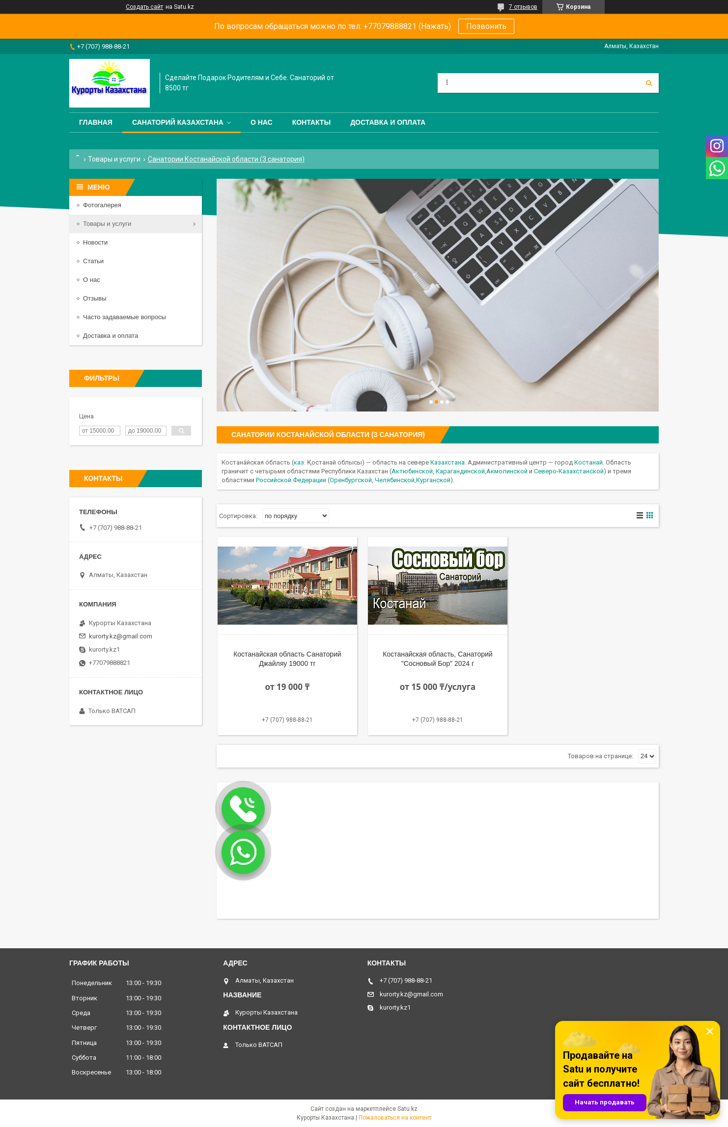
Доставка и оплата (387, 122)
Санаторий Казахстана (178, 122)
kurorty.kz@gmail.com (120, 636)
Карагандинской (460, 471)
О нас (262, 122)
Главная (95, 122)
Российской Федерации (291, 480)
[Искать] (649, 83)
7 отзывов (523, 6)
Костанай (588, 462)
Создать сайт (144, 6)
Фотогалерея (102, 205)
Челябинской (395, 480)
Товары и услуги (114, 159)
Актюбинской (412, 471)
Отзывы (95, 298)
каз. (300, 462)
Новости (95, 242)
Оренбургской (351, 480)
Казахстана (447, 462)
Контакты (311, 122)
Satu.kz (407, 1108)
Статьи (93, 261)
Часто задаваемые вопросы (124, 317)
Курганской (433, 480)
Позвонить (486, 26)
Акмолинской (507, 471)
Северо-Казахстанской (569, 471)
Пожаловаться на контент (395, 1117)
